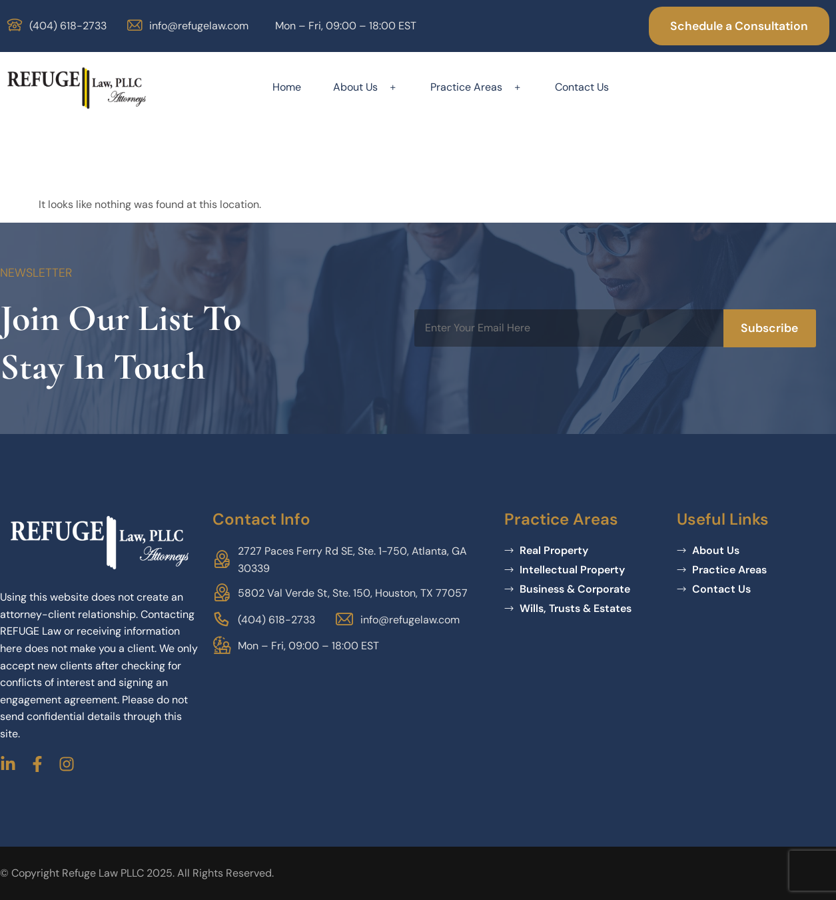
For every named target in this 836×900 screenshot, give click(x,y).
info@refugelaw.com (198, 26)
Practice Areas (476, 87)
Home (286, 87)
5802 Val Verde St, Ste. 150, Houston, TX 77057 (353, 593)
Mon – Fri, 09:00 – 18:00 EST (345, 26)
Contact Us (582, 87)
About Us (365, 87)
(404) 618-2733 (68, 26)
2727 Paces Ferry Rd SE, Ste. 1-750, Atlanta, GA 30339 (352, 559)
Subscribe (769, 328)
